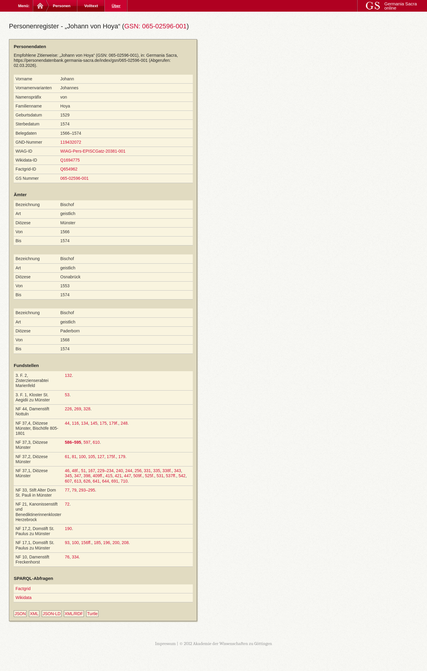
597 (87, 442)
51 (83, 470)
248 (124, 423)
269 (77, 408)
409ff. (98, 475)
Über (116, 6)
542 (181, 475)
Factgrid (23, 588)
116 (75, 423)
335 (156, 470)
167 (91, 470)
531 (160, 475)
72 (67, 504)
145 (93, 423)
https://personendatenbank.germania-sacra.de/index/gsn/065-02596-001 (81, 60)
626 (87, 481)
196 (106, 542)
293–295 (87, 490)
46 (67, 470)
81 (74, 456)
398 (87, 475)
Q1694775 (70, 160)
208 (125, 542)
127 (100, 456)
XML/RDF (74, 613)
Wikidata (24, 597)
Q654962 (69, 169)
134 (84, 423)
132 (68, 375)
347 (77, 475)
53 (67, 394)
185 (97, 542)
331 (147, 470)
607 (68, 481)
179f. (113, 423)
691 (114, 481)
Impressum (165, 643)
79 (74, 490)
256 (138, 470)
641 (96, 481)
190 (68, 528)
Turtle (92, 613)
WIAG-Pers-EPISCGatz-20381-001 (93, 151)
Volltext (91, 6)
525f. (149, 475)
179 (121, 456)
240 (119, 470)
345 (68, 475)
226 (68, 408)
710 (124, 481)
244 (128, 470)
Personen (61, 6)
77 (67, 490)
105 (91, 456)
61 (67, 456)
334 (75, 557)
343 (177, 470)
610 (96, 442)
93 (67, 542)
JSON (20, 613)
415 (108, 475)
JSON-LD (52, 613)
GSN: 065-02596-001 (155, 26)
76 (67, 557)
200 (115, 542)
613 (77, 481)
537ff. (171, 475)
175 (103, 423)
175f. (111, 456)
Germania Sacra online (400, 5)
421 (118, 475)
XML (34, 613)
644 (105, 481)
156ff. (86, 542)
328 (87, 408)
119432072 (70, 142)
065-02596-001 (74, 178)
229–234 (105, 470)
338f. (167, 470)
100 (82, 456)
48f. (75, 470)
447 (127, 475)
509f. (138, 475)
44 (67, 423)
